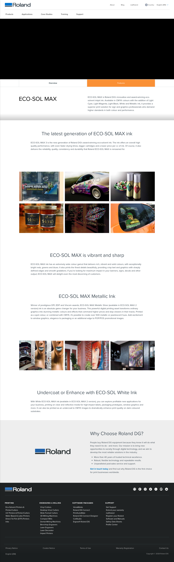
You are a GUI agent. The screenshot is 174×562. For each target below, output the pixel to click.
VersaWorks (78, 507)
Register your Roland (115, 515)
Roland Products (29, 21)
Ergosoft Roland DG (81, 521)
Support (109, 503)
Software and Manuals (115, 518)
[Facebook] (139, 489)
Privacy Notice (12, 548)
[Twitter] (155, 489)
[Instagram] (145, 489)
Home (20, 20)
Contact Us (163, 548)
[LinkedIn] (166, 489)
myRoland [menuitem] (134, 5)
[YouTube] (161, 489)
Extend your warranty (115, 510)
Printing (9, 503)
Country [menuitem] (151, 5)
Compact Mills (46, 518)
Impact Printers (46, 533)
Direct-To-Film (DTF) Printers (17, 518)
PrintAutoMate (79, 513)
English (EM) (11, 554)
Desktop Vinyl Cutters (49, 510)
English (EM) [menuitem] (162, 5)
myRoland (110, 513)
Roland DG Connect (81, 510)
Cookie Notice (49, 548)
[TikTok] (150, 489)
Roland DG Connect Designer (85, 515)
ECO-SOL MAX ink (48, 21)
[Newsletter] (134, 489)
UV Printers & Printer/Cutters (18, 513)
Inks (38, 21)
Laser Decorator (47, 530)
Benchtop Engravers (48, 524)
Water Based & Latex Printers (18, 515)
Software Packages (82, 503)
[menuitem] (10, 14)
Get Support (111, 507)
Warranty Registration (125, 548)
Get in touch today (99, 468)
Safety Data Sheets (114, 521)
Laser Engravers (47, 527)
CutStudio (77, 518)
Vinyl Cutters (45, 507)
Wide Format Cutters (49, 513)
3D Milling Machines (48, 515)
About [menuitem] (113, 5)
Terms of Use (85, 548)
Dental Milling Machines (50, 521)
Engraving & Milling (50, 503)
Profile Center (112, 524)
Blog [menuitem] (122, 5)
